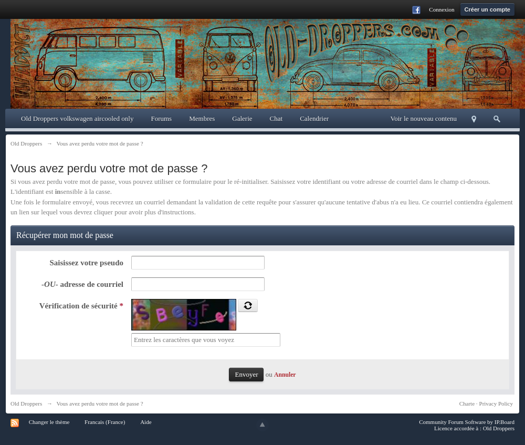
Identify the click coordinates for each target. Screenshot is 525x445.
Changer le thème (49, 422)
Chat (276, 118)
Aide (145, 422)
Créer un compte (487, 9)
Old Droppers (26, 403)
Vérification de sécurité (81, 306)
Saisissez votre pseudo (86, 262)
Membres (202, 118)
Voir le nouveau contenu (424, 118)
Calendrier (314, 118)
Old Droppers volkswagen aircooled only (77, 118)
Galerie (242, 118)
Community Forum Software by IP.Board (466, 422)
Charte (467, 403)
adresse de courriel (82, 284)
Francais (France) (105, 422)
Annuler (285, 374)
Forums (161, 118)
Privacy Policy (496, 403)
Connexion (441, 9)
